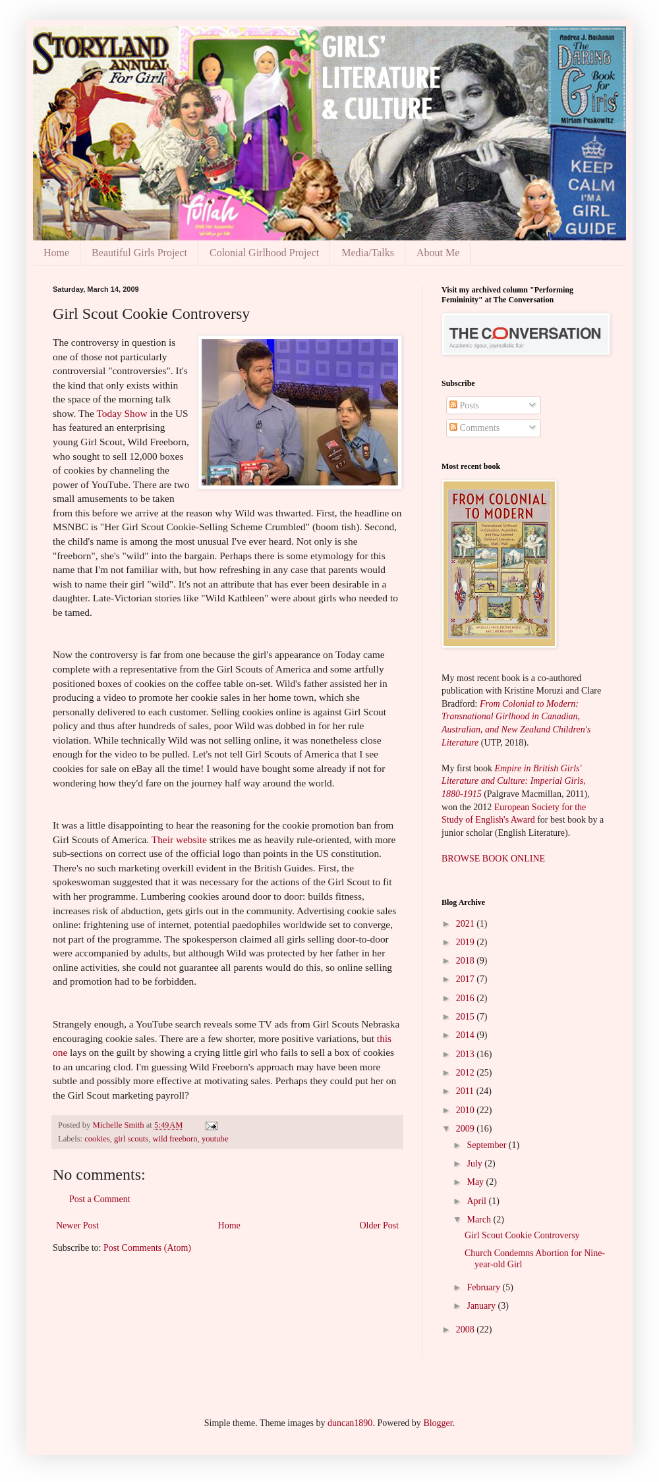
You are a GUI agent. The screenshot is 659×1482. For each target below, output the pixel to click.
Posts (464, 405)
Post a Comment (99, 1199)
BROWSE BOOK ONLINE (493, 859)
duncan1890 (350, 1423)
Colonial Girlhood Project (264, 252)
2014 (466, 1035)
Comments (474, 428)
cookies (96, 1138)
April (477, 1201)
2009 (466, 1129)
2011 (466, 1091)
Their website (179, 839)
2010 (466, 1110)
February (484, 1287)
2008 (466, 1329)
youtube (215, 1138)
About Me (437, 252)
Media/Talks (367, 252)
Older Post (379, 1225)
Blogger (437, 1423)
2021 (466, 924)
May (476, 1182)
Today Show (121, 413)
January (482, 1306)
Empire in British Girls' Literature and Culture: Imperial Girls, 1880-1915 (514, 781)
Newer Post (77, 1225)
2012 (466, 1073)
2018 (466, 961)
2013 (466, 1054)
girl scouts (131, 1138)
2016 (466, 998)
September (487, 1145)
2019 (466, 942)
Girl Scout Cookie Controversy (522, 1235)
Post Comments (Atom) (147, 1248)
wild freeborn (174, 1138)
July (475, 1163)
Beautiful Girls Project (139, 252)
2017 (466, 979)
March (480, 1219)
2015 (466, 1017)
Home (56, 252)
